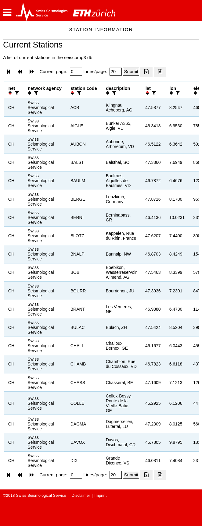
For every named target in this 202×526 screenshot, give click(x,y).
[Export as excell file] (146, 72)
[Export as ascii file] (160, 72)
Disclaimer (81, 495)
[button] (7, 12)
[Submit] (131, 72)
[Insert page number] (76, 72)
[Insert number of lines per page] (116, 72)
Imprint (101, 495)
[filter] (16, 93)
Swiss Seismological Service (41, 495)
